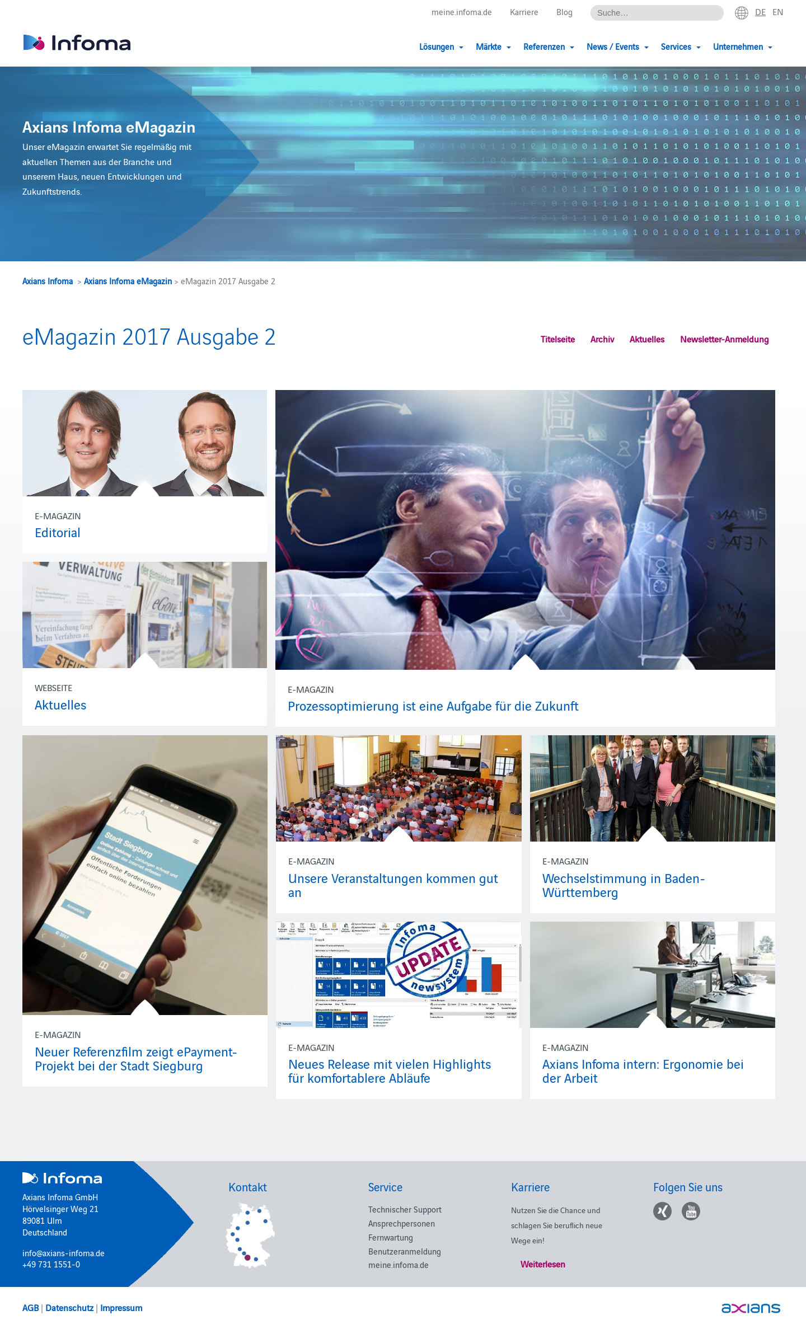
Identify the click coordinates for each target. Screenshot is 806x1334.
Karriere (524, 12)
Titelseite (558, 338)
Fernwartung (390, 1237)
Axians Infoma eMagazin (128, 280)
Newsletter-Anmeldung (724, 338)
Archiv (602, 338)
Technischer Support (405, 1209)
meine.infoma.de (462, 12)
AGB (30, 1307)
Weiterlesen (543, 1263)
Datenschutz (69, 1307)
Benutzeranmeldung (404, 1251)
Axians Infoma (47, 280)
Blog (564, 12)
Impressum (121, 1307)
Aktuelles (647, 338)
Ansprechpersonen (401, 1223)
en (778, 12)
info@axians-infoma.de (63, 1252)
